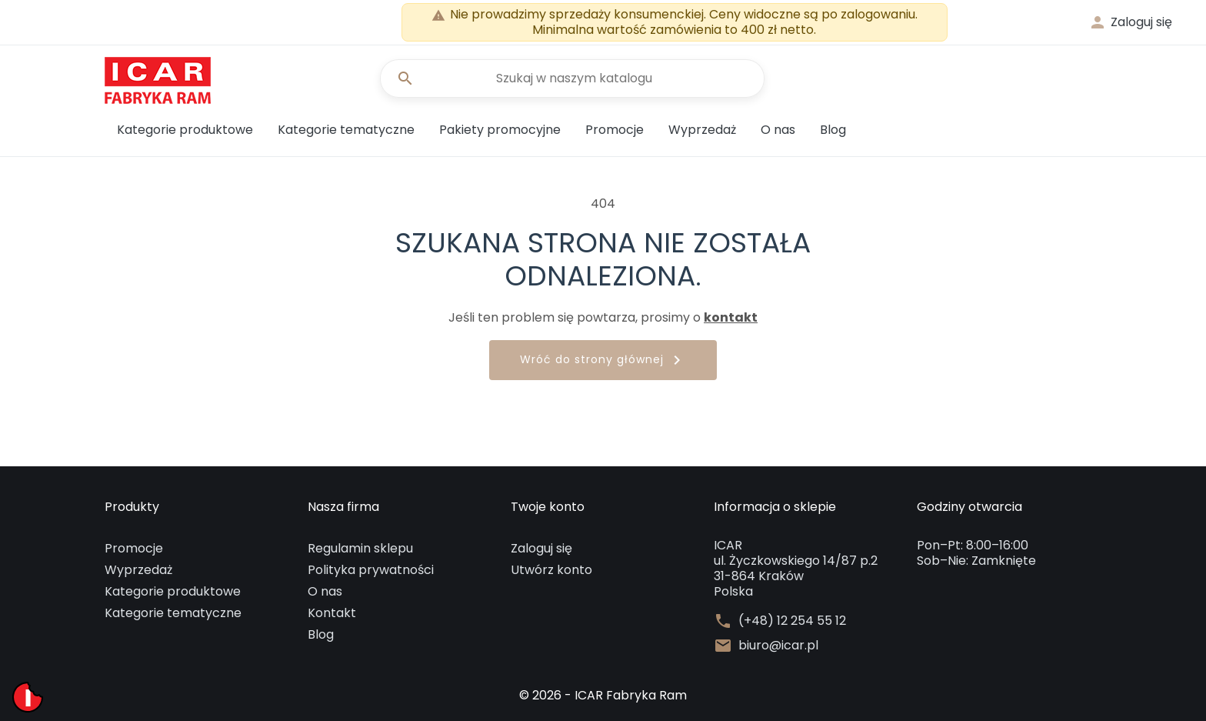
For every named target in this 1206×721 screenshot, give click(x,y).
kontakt (731, 317)
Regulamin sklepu (360, 548)
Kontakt (332, 613)
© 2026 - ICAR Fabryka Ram (603, 695)
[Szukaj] (572, 78)
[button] (1130, 22)
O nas (778, 130)
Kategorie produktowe (185, 130)
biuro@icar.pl (778, 645)
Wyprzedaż (702, 130)
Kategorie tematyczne (346, 130)
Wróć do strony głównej (603, 360)
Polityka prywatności (371, 570)
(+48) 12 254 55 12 (792, 621)
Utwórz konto (551, 570)
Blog (833, 130)
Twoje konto (548, 507)
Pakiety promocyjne (500, 130)
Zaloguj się (541, 548)
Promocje (614, 130)
